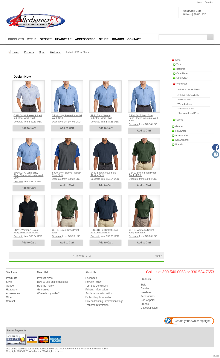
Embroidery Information (98, 297)
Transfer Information (96, 305)
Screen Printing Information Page (104, 301)
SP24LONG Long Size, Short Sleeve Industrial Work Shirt (28, 175)
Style (31, 39)
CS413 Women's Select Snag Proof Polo (141, 231)
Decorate (18, 121)
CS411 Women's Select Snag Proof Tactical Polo (26, 231)
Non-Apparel (182, 140)
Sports (179, 119)
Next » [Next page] (158, 255)
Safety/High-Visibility (188, 95)
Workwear (55, 52)
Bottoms (180, 69)
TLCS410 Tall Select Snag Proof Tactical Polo (104, 231)
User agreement (67, 348)
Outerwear (181, 78)
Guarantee (43, 289)
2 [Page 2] (90, 255)
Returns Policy (45, 285)
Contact (134, 39)
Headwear (63, 39)
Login (199, 2)
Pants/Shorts (184, 99)
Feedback (91, 277)
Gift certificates (149, 307)
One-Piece (182, 73)
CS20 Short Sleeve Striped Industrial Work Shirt (28, 116)
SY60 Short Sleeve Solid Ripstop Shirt (103, 174)
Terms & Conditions (96, 285)
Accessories (85, 39)
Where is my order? (48, 293)
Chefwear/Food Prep (188, 113)
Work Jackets (184, 104)
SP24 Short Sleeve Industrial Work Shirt (101, 116)
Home (15, 52)
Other (104, 39)
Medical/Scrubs (185, 108)
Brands (118, 39)
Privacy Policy (93, 281)
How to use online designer (52, 281)
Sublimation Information (98, 293)
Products (16, 39)
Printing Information (96, 289)
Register (209, 2)
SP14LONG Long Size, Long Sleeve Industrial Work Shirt (143, 118)
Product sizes (45, 277)
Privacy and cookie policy (94, 348)
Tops (178, 64)
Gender (46, 39)
